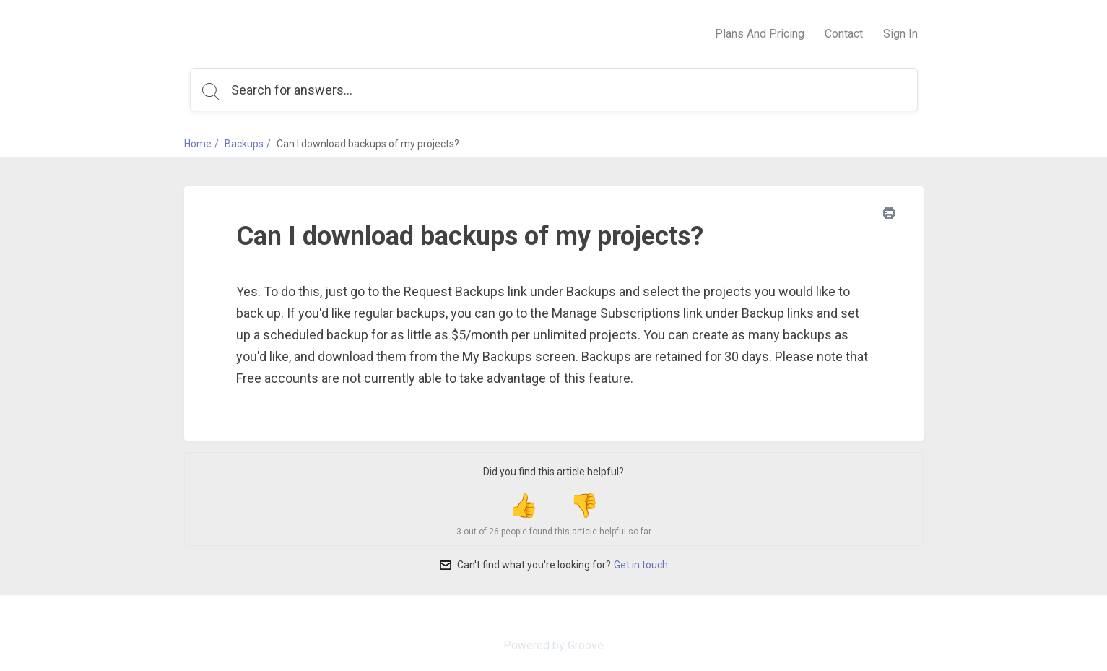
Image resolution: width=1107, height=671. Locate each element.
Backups (244, 144)
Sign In (900, 33)
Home (198, 144)
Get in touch (641, 565)
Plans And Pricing (759, 33)
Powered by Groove (553, 645)
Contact (844, 33)
